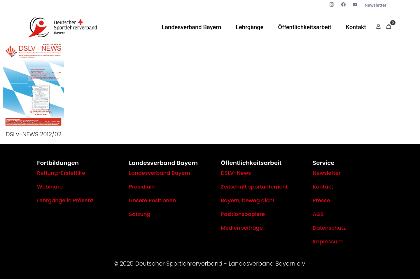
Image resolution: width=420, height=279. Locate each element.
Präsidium (142, 186)
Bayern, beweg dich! (247, 200)
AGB (318, 214)
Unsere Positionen (152, 200)
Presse (321, 200)
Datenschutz (329, 227)
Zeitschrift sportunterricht (254, 186)
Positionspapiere (243, 214)
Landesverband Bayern (159, 173)
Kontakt (323, 186)
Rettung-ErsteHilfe (61, 173)
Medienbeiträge (242, 227)
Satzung (139, 214)
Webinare (50, 186)
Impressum (328, 241)
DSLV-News (236, 173)
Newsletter (327, 173)
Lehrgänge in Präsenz (65, 200)
